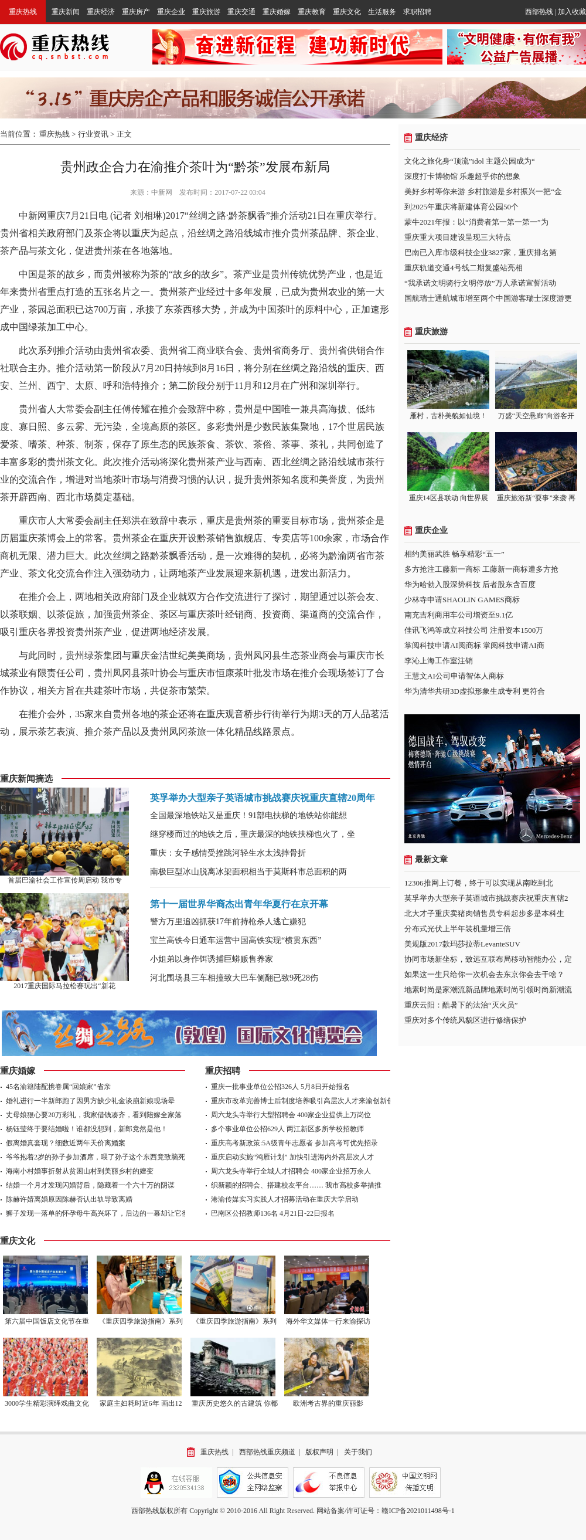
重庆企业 (171, 12)
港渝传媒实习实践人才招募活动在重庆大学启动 (285, 1199)
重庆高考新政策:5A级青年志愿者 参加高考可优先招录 (294, 1143)
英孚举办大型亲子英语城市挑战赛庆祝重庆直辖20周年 (262, 798)
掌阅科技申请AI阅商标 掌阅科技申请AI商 (474, 645)
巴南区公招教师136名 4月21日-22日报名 (273, 1213)
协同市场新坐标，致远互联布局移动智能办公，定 (488, 959)
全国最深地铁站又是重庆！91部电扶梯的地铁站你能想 (248, 815)
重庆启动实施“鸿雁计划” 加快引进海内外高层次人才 (292, 1157)
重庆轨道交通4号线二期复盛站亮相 (463, 267)
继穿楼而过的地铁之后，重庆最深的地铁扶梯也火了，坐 (252, 834)
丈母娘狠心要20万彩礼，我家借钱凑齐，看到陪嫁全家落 (94, 1115)
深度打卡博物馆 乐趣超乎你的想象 (462, 176)
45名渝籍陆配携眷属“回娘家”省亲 (58, 1087)
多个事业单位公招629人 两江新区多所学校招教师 (287, 1129)
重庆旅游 (206, 12)
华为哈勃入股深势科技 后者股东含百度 (470, 584)
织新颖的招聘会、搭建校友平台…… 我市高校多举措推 (296, 1185)
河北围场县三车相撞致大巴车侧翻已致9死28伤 (234, 977)
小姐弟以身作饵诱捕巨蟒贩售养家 (211, 959)
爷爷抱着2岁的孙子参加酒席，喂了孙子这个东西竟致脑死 (95, 1157)
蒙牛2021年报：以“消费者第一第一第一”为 (476, 222)
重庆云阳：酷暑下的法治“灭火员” (461, 1004)
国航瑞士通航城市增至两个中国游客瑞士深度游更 (488, 298)
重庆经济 (101, 12)
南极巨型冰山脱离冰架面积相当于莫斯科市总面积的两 (248, 871)
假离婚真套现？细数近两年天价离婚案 (65, 1143)
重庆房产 (136, 12)
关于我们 (358, 1452)
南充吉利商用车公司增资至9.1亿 (458, 614)
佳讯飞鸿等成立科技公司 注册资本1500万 (473, 630)
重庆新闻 (66, 12)
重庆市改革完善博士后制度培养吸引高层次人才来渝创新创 (302, 1101)
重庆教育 (312, 12)
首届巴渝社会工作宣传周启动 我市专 (65, 880)
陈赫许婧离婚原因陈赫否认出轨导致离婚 (69, 1199)
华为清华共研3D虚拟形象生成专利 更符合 (474, 691)
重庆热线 (23, 12)
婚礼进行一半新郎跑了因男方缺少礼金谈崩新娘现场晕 (90, 1101)
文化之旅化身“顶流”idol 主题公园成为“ (469, 161)
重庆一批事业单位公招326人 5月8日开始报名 (280, 1087)
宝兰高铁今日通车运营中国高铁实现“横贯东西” (235, 940)
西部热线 (539, 12)
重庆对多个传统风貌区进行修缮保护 (465, 1020)
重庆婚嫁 (277, 12)
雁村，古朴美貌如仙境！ (448, 416)
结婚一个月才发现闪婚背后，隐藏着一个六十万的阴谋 (90, 1185)
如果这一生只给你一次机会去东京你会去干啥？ (484, 974)
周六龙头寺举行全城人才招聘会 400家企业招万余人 (291, 1171)
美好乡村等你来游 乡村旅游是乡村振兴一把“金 (483, 191)
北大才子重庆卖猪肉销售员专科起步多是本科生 (484, 913)
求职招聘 (417, 12)
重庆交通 (241, 12)
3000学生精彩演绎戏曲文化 (47, 1403)
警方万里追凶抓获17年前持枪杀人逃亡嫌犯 (228, 921)
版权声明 (319, 1452)
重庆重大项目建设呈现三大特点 (457, 237)
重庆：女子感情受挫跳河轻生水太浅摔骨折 (228, 853)
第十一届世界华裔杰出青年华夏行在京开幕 (239, 904)
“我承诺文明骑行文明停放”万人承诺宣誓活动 (480, 283)
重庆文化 (347, 12)
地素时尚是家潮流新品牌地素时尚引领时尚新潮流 (488, 989)
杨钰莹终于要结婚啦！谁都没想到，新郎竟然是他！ (87, 1129)
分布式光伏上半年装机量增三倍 (457, 928)
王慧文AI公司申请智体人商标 (454, 675)
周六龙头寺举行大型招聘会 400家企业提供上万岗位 (291, 1115)
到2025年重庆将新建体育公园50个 (461, 206)
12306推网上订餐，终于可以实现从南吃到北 (478, 882)
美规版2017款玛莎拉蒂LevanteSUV (462, 943)
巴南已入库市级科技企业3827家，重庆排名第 (480, 252)
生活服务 (382, 12)
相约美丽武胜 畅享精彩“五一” (454, 553)
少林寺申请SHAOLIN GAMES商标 (462, 599)
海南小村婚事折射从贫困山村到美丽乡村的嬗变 (80, 1171)
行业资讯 (93, 134)
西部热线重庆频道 (267, 1452)
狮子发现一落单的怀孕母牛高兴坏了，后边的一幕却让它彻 (97, 1213)
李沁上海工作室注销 (438, 660)
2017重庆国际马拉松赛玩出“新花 (64, 986)
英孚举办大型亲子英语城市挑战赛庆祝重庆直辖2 (486, 898)
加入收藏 (572, 12)
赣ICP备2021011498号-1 (417, 1511)
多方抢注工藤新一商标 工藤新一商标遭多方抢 (481, 569)
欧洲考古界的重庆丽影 (328, 1403)
